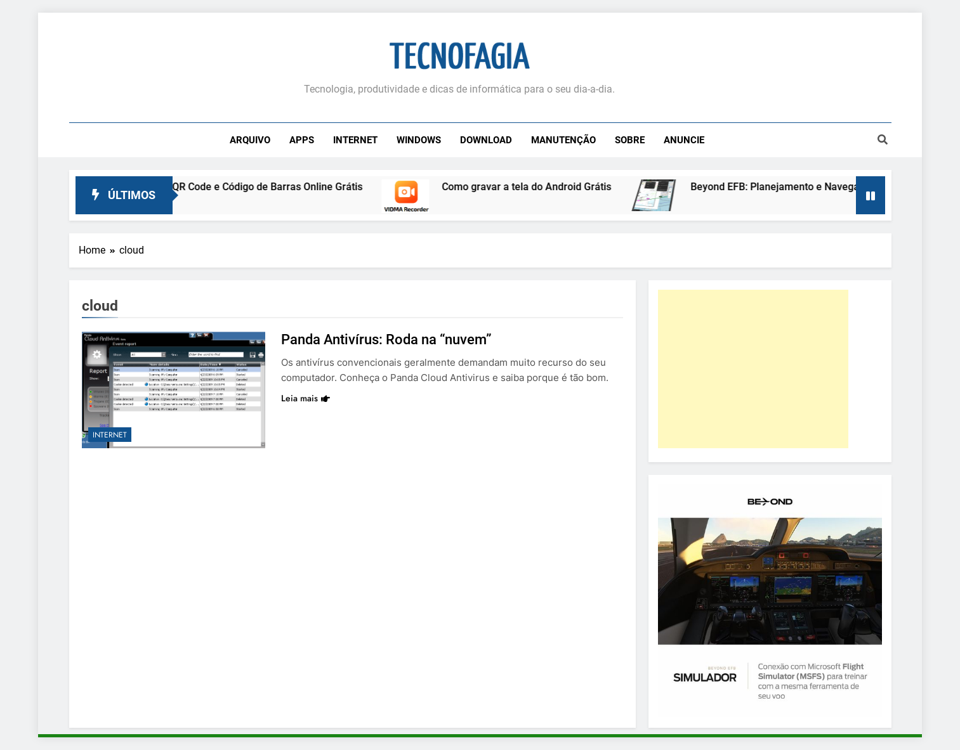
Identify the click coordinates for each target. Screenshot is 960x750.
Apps (301, 140)
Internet (355, 140)
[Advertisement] (753, 369)
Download (486, 140)
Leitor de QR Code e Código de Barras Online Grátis (254, 187)
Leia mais (305, 398)
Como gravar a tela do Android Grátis (534, 187)
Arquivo (250, 140)
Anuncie (684, 140)
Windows (419, 140)
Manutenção (563, 140)
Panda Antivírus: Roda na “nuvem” (386, 339)
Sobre (630, 140)
